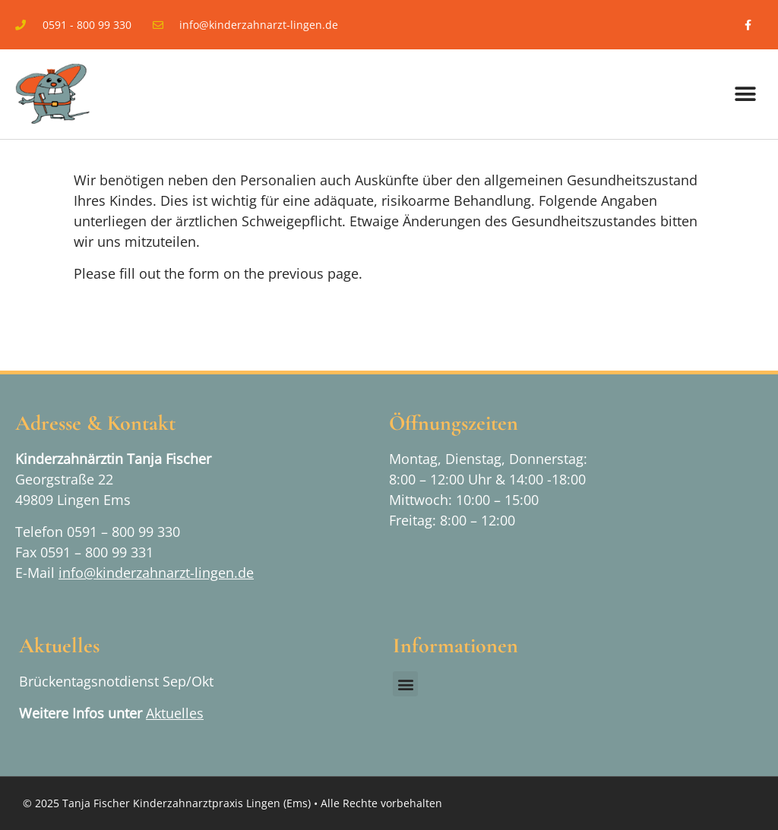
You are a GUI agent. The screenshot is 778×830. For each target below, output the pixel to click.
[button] (746, 94)
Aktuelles (175, 713)
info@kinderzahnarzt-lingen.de (156, 572)
